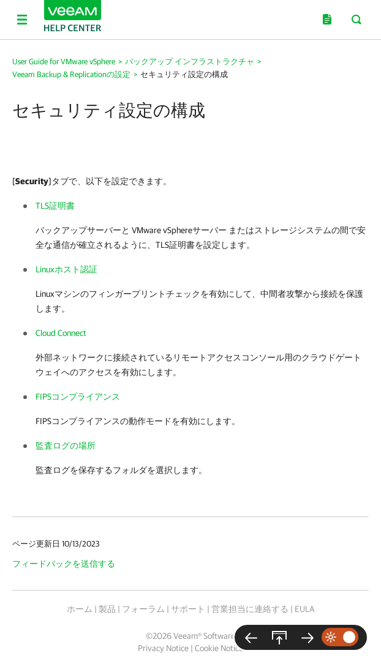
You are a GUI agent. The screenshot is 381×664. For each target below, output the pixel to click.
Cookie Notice (219, 648)
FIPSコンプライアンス (78, 396)
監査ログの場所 (66, 445)
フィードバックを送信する (63, 564)
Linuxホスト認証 (66, 269)
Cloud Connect (61, 333)
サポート (188, 609)
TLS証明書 (55, 206)
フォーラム (143, 609)
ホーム (79, 609)
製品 (107, 609)
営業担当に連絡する (250, 609)
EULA (304, 609)
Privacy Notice (163, 648)
